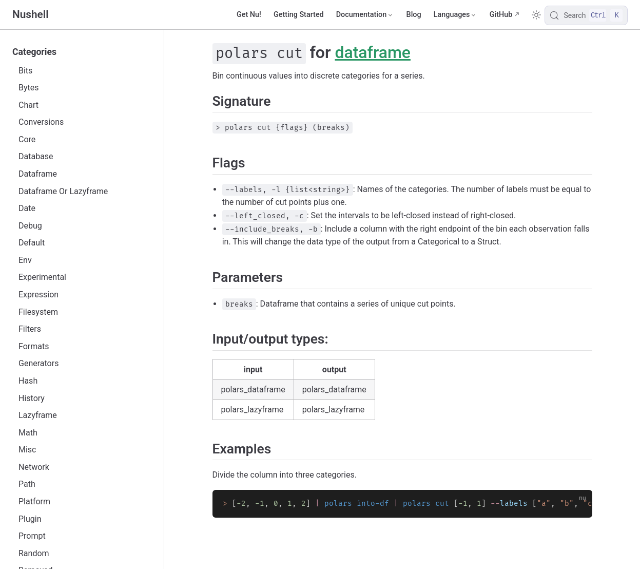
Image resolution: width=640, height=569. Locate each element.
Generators (38, 363)
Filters (29, 329)
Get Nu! (249, 14)
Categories (34, 52)
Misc (27, 449)
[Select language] (455, 15)
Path (26, 484)
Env (25, 260)
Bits (25, 70)
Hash (27, 381)
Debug (30, 226)
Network (33, 467)
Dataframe (37, 174)
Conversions (41, 122)
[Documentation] (365, 15)
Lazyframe (37, 415)
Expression (38, 294)
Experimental (42, 277)
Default (31, 243)
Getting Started (299, 14)
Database (35, 156)
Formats (33, 346)
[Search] (586, 15)
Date (26, 208)
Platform (34, 501)
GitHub (501, 14)
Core (26, 139)
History (31, 398)
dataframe (373, 52)
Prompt (32, 536)
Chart (28, 105)
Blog (413, 14)
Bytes (28, 87)
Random (33, 553)
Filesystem (38, 312)
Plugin (30, 519)
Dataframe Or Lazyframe (63, 191)
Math (27, 433)
